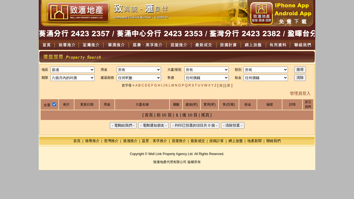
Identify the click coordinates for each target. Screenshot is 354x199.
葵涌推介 (130, 141)
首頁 (76, 141)
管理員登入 (300, 93)
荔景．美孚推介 (154, 141)
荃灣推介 (111, 141)
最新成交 (198, 141)
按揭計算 (216, 141)
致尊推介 (92, 141)
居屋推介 (179, 141)
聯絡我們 (273, 141)
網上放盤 (235, 141)
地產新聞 (254, 141)
